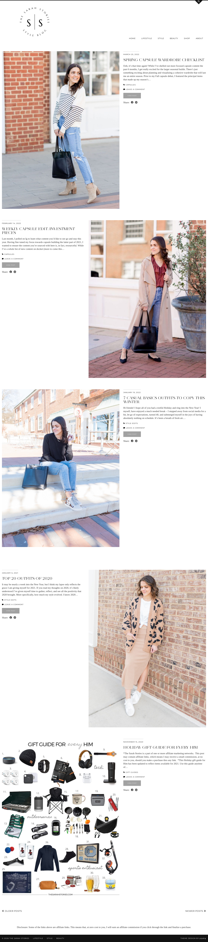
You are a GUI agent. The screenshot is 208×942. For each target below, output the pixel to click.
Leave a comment (134, 89)
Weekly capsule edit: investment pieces (38, 230)
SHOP (187, 38)
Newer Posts (195, 911)
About (199, 38)
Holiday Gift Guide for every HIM (160, 747)
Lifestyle (146, 38)
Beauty (174, 38)
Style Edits (132, 423)
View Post (132, 95)
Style (161, 38)
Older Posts (12, 911)
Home (132, 38)
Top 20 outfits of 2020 (27, 578)
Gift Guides (132, 772)
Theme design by (193, 938)
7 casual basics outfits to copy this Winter (164, 399)
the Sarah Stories (19, 938)
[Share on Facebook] (132, 102)
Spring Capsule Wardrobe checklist (163, 59)
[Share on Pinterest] (136, 102)
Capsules (131, 85)
